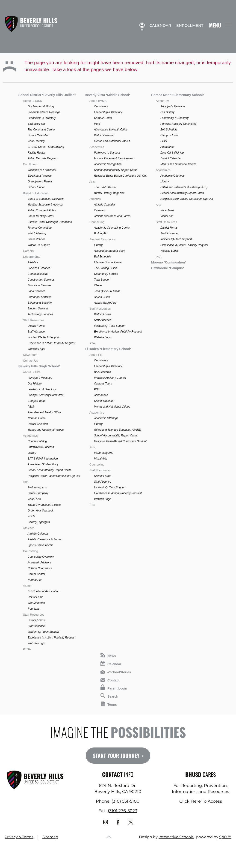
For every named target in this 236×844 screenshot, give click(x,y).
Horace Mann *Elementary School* (177, 95)
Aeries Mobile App (105, 302)
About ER (95, 355)
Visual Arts (34, 499)
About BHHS (31, 372)
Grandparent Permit (40, 181)
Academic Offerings (106, 418)
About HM (162, 101)
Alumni (27, 585)
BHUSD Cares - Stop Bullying (46, 146)
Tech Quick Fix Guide (107, 291)
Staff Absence (36, 331)
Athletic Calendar (38, 533)
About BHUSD (32, 101)
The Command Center (41, 129)
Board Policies (36, 239)
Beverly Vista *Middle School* (107, 95)
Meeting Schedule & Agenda (45, 204)
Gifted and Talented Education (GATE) (117, 429)
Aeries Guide (102, 297)
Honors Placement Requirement (113, 158)
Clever (98, 285)
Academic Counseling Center (112, 227)
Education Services (39, 285)
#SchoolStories (115, 672)
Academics (30, 435)
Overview (100, 210)
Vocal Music (167, 210)
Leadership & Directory (42, 118)
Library (32, 452)
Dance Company (38, 493)
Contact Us (30, 360)
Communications (38, 273)
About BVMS (97, 101)
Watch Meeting (37, 233)
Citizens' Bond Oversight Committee (50, 222)
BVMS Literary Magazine (109, 193)
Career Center (36, 574)
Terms (109, 704)
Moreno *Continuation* (168, 262)
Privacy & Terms (19, 837)
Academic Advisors (39, 562)
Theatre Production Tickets (44, 504)
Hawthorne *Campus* (167, 268)
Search (109, 695)
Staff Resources (33, 320)
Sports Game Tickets (40, 545)
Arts (25, 482)
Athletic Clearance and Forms (112, 216)
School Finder (36, 187)
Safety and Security (40, 302)
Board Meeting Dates (41, 216)
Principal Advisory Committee (46, 395)
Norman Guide (37, 418)
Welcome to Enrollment (42, 170)
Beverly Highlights (39, 522)
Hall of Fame (35, 597)
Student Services (38, 308)
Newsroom (30, 355)
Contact (109, 680)
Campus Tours (37, 400)
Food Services (36, 291)
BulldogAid (100, 233)
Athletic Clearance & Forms (44, 539)
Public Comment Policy (42, 210)
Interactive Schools (176, 837)
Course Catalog (37, 441)
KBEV (31, 516)
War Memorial (36, 603)
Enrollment (187, 26)
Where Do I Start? (39, 245)
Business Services (39, 268)
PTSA (27, 649)
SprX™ (225, 837)
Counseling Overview (41, 556)
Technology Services (40, 314)
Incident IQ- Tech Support (43, 337)
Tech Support (102, 279)
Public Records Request (42, 158)
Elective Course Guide (107, 262)
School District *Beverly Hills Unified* (47, 95)
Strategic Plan (36, 123)
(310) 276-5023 (122, 810)
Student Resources (102, 239)
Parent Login (113, 687)
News (108, 655)
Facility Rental (36, 152)
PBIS (31, 406)
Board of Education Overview (45, 198)
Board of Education (36, 193)
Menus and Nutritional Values (46, 429)
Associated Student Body (43, 464)
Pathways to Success (41, 447)
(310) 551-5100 (125, 801)
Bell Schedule (102, 256)
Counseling (30, 551)
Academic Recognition (107, 164)
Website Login (36, 349)
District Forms (36, 325)
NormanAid (34, 579)
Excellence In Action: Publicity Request (51, 343)
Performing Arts (37, 487)
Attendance (101, 395)
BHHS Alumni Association (43, 591)
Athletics (33, 262)
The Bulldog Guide (105, 268)
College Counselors (40, 568)
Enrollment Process (40, 175)
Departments (31, 256)
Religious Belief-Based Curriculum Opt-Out (54, 476)
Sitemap (50, 837)
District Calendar (38, 135)
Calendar (158, 26)
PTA (92, 343)
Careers (28, 251)
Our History (35, 383)
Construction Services (41, 279)
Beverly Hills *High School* (39, 366)
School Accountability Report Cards (49, 470)
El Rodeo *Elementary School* (108, 349)
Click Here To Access (200, 801)
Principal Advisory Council (110, 377)
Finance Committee (40, 227)
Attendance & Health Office (44, 412)
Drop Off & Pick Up (172, 152)
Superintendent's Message (44, 112)
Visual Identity (36, 141)
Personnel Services (39, 297)
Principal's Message (40, 377)
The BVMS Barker (105, 187)
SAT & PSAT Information (43, 458)
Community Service (106, 273)
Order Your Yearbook (40, 510)
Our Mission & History (41, 106)
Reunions (33, 608)
